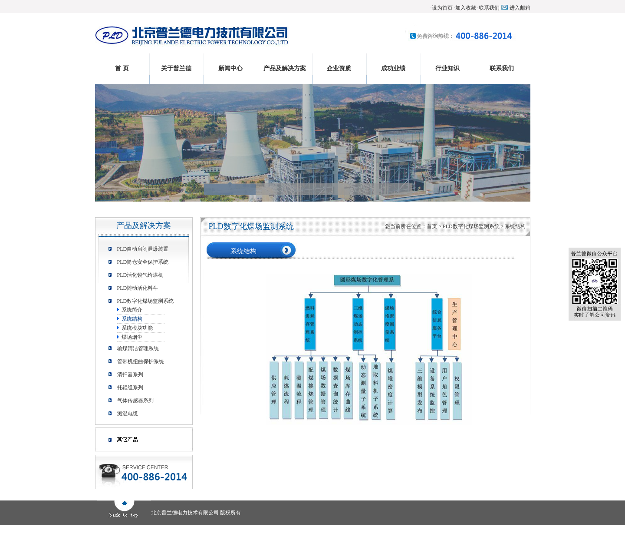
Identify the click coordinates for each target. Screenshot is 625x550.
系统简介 (132, 310)
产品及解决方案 (284, 68)
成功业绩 (393, 68)
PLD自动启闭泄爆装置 (143, 249)
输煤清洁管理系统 (138, 348)
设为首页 (442, 8)
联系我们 (489, 8)
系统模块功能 (137, 328)
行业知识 (447, 68)
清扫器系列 (130, 374)
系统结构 (132, 319)
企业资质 (339, 68)
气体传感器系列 (135, 401)
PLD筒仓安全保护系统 (143, 262)
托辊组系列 (130, 387)
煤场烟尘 (132, 337)
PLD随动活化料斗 (137, 288)
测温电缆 (127, 414)
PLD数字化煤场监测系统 (145, 301)
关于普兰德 (176, 68)
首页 (432, 226)
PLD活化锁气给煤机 (140, 275)
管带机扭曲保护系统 (140, 361)
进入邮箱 (520, 8)
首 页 (122, 68)
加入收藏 (465, 8)
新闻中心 (230, 68)
